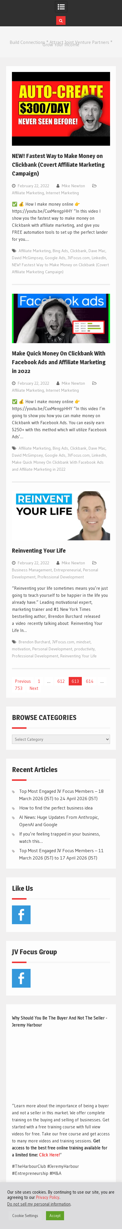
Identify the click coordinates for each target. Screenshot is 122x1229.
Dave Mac (97, 250)
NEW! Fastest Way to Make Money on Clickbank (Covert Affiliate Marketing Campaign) (58, 164)
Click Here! (49, 1155)
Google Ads (55, 257)
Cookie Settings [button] (25, 1215)
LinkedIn (99, 257)
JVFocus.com (79, 257)
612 (61, 681)
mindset (83, 641)
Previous (23, 681)
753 (18, 688)
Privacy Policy (47, 1197)
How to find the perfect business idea (56, 808)
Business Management (32, 570)
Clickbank (78, 250)
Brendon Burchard (34, 641)
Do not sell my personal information (38, 1204)
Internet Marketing (62, 192)
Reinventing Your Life (39, 550)
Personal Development (52, 649)
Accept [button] (55, 1215)
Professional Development (61, 577)
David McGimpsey (27, 257)
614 (89, 681)
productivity (84, 649)
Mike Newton (73, 185)
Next (33, 688)
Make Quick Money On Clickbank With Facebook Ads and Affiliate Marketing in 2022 (59, 362)
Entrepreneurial (67, 570)
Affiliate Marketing (28, 192)
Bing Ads (60, 250)
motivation (21, 649)
